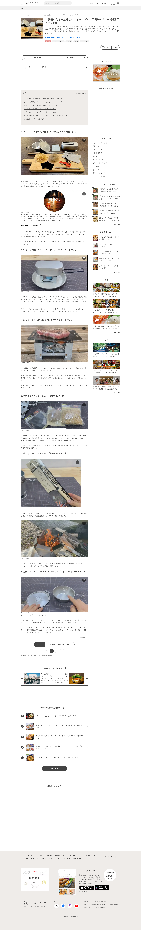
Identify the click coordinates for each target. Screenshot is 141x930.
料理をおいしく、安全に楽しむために (109, 904)
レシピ (41, 855)
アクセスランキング (54, 858)
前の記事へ (38, 57)
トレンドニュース (31, 855)
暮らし (65, 855)
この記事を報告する (83, 637)
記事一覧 (86, 902)
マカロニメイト (41, 858)
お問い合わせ (107, 902)
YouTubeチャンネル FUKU (29, 225)
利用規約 (91, 907)
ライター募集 (100, 902)
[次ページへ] (62, 651)
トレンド (97, 3)
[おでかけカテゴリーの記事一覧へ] (48, 41)
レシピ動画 (90, 3)
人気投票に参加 (77, 858)
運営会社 (86, 907)
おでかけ (57, 855)
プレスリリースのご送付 (90, 904)
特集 (27, 858)
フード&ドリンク (90, 855)
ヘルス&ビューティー (76, 855)
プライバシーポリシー (100, 907)
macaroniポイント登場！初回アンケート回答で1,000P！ (63, 37)
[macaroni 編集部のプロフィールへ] (54, 67)
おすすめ (103, 3)
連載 (32, 858)
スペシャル (66, 858)
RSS (98, 904)
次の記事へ (71, 57)
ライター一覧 (92, 902)
